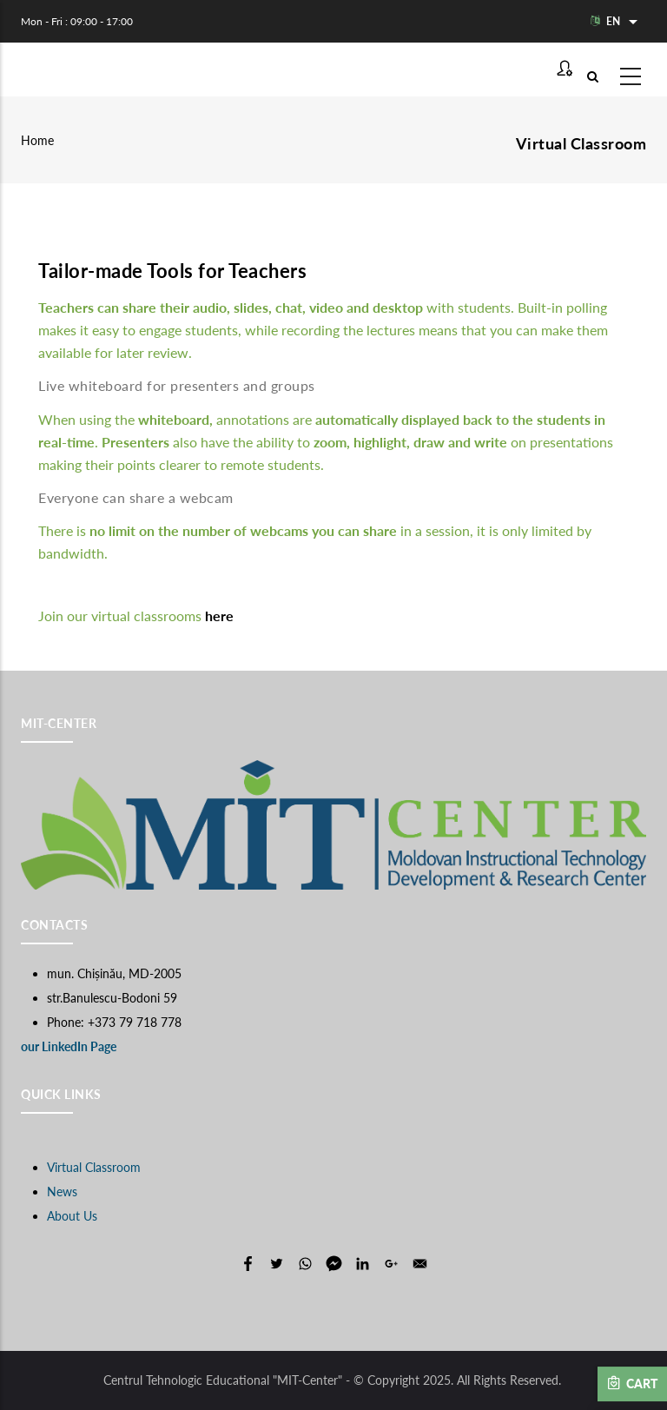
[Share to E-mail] (420, 1263)
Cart (632, 1383)
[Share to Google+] (391, 1263)
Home (37, 140)
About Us (72, 1215)
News (62, 1191)
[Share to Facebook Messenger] (334, 1263)
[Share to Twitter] (276, 1263)
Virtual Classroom (94, 1167)
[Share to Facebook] (248, 1263)
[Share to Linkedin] (362, 1263)
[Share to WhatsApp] (305, 1263)
